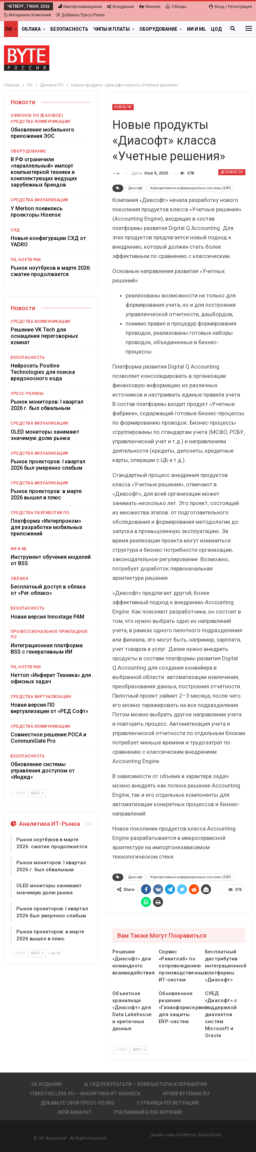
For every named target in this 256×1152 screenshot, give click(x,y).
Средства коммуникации (40, 121)
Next (139, 1050)
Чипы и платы (111, 29)
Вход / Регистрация (230, 6)
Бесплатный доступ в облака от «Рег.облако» (48, 590)
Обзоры (175, 6)
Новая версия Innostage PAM (47, 617)
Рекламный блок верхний (148, 1112)
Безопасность (69, 29)
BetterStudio (210, 1135)
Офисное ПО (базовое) (37, 115)
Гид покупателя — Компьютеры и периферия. (146, 1084)
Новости (123, 107)
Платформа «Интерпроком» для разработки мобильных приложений (46, 527)
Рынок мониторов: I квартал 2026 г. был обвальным (47, 405)
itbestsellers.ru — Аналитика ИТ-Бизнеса (85, 1093)
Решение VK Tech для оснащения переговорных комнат (44, 335)
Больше (197, 29)
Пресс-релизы (27, 393)
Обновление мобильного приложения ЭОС (42, 133)
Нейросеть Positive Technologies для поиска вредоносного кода (43, 372)
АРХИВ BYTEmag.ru (186, 1093)
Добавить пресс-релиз (80, 15)
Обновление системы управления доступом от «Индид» (43, 770)
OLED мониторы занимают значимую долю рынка (45, 435)
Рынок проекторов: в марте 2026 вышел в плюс (46, 494)
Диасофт (135, 188)
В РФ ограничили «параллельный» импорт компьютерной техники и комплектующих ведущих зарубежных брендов (44, 172)
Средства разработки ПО (40, 512)
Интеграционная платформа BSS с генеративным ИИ (47, 648)
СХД (15, 230)
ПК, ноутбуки (26, 259)
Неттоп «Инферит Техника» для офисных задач (51, 678)
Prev (121, 1050)
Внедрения (120, 6)
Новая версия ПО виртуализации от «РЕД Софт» (49, 708)
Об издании (46, 1084)
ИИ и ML (19, 548)
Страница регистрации (168, 1103)
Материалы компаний (27, 15)
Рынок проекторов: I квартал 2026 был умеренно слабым (48, 464)
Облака (31, 29)
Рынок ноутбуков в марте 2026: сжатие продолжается (51, 271)
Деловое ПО (231, 172)
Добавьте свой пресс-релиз (77, 1103)
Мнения (149, 6)
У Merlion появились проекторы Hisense (37, 211)
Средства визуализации (39, 200)
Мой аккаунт (75, 1112)
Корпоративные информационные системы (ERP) (190, 188)
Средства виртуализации (41, 696)
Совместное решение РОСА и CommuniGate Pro (48, 737)
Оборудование (158, 29)
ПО (8, 29)
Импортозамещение (80, 6)
